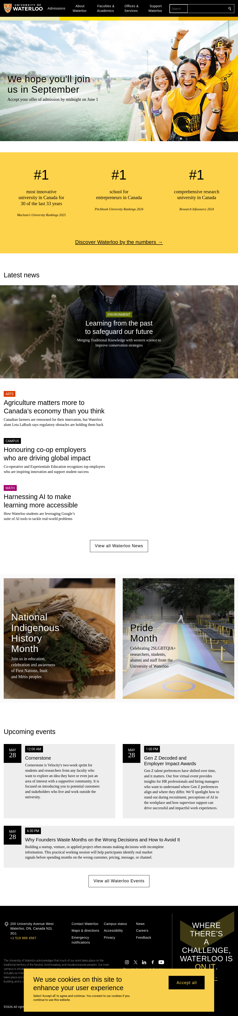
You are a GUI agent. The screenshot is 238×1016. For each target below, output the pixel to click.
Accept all (187, 982)
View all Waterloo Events (119, 881)
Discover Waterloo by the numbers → (119, 242)
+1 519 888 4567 (23, 938)
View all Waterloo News (119, 546)
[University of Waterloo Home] (23, 8)
